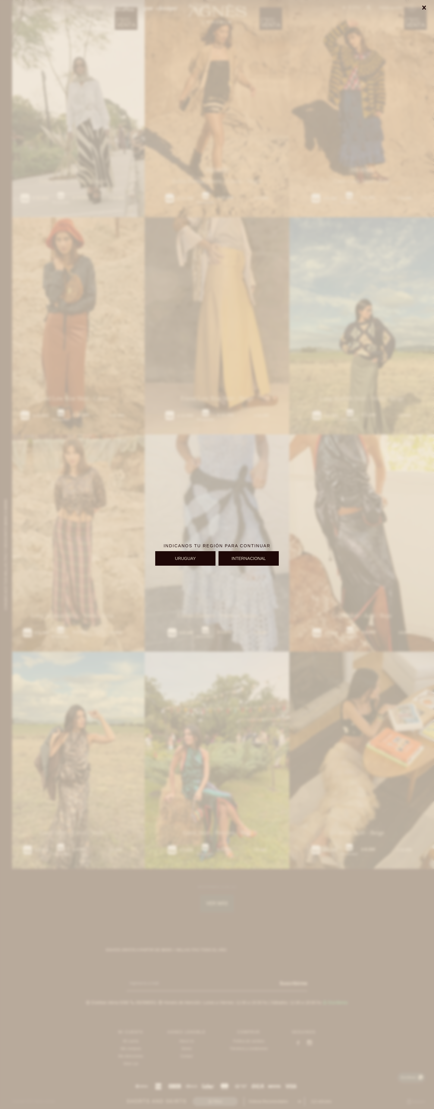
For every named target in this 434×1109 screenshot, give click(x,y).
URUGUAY (185, 558)
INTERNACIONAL (248, 558)
